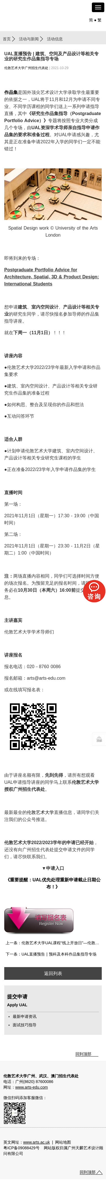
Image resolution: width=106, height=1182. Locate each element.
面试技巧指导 (24, 1025)
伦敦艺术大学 (40, 812)
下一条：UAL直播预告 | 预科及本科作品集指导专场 (51, 954)
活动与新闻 (29, 39)
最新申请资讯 (24, 1016)
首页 (7, 39)
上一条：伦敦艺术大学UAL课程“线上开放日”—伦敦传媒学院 (54, 943)
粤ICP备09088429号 (21, 1148)
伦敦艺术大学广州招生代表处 (26, 68)
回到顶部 (83, 1054)
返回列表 (53, 973)
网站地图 (63, 1142)
